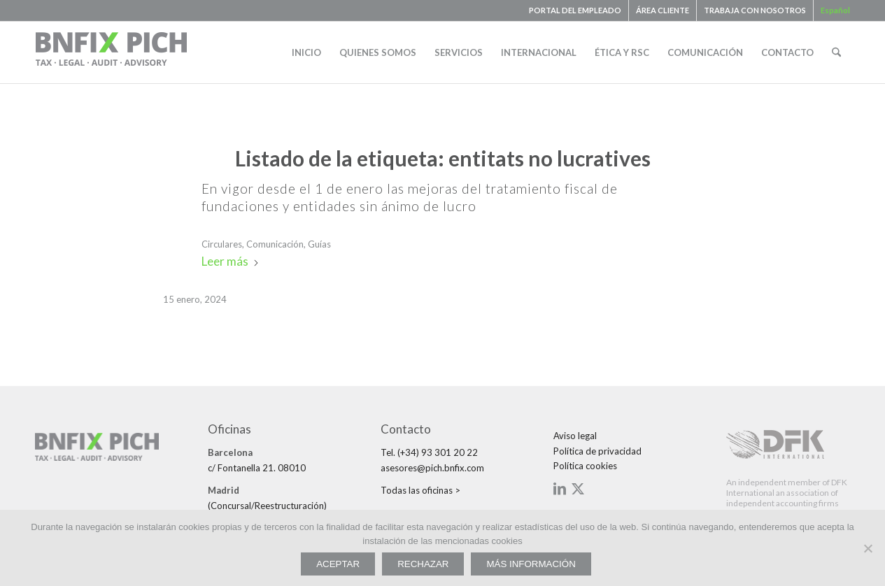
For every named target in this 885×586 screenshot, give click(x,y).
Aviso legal (575, 435)
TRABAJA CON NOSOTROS (755, 10)
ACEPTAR (338, 564)
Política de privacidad (597, 451)
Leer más (230, 261)
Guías (319, 244)
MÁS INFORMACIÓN (530, 564)
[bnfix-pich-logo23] (112, 52)
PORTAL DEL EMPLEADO (575, 10)
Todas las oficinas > (420, 490)
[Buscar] (836, 52)
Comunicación (275, 244)
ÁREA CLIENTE (662, 10)
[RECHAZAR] (868, 548)
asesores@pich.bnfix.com (432, 467)
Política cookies (585, 465)
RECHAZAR (422, 564)
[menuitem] (575, 10)
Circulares (221, 244)
